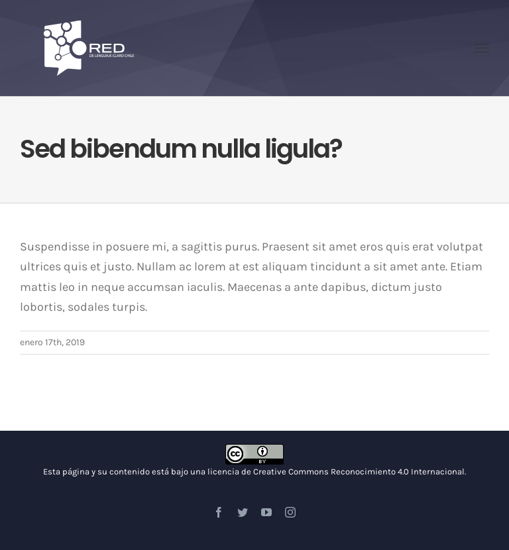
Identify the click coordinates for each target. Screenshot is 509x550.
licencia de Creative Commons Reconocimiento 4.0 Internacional (336, 471)
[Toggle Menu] (482, 48)
